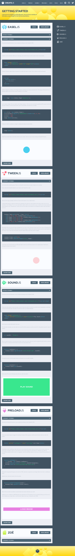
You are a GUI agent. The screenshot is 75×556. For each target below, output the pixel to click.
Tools (56, 3)
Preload (44, 3)
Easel (24, 3)
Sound (37, 3)
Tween (30, 3)
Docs (51, 3)
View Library (45, 27)
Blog (61, 3)
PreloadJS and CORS (33, 496)
